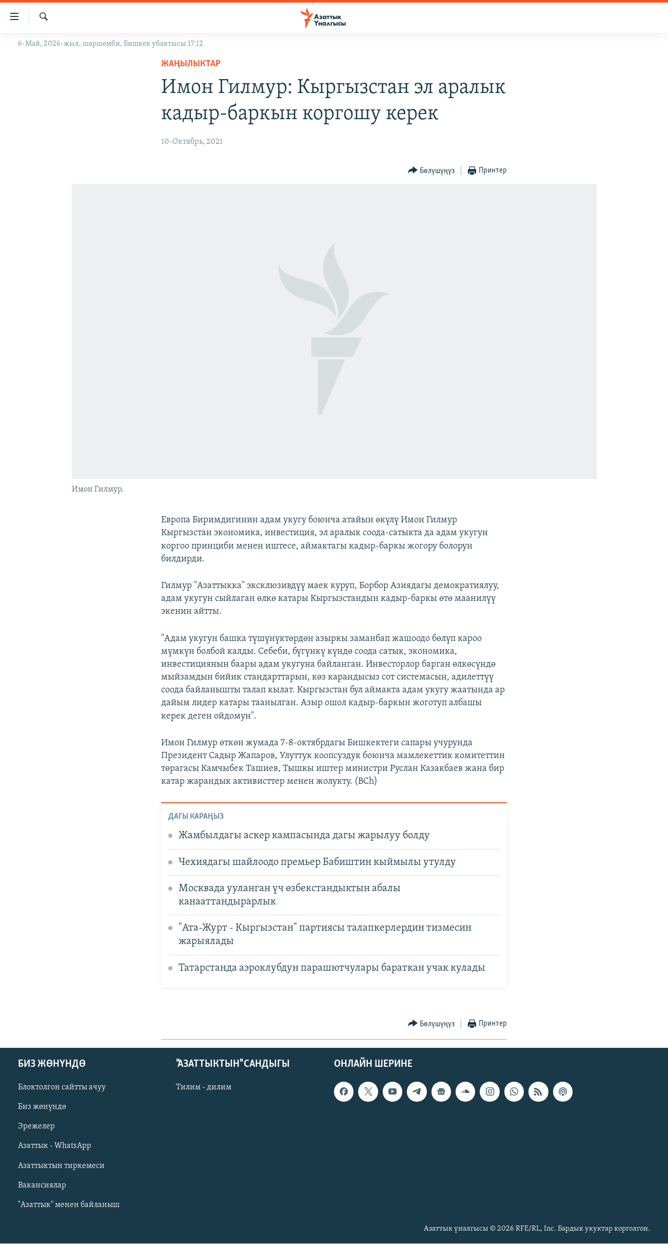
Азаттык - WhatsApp (54, 1146)
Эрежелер (36, 1127)
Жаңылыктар (191, 64)
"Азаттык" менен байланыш (69, 1205)
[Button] (431, 171)
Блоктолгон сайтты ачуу (62, 1088)
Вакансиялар (42, 1185)
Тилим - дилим (203, 1088)
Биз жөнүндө (42, 1107)
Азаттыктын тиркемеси (61, 1166)
